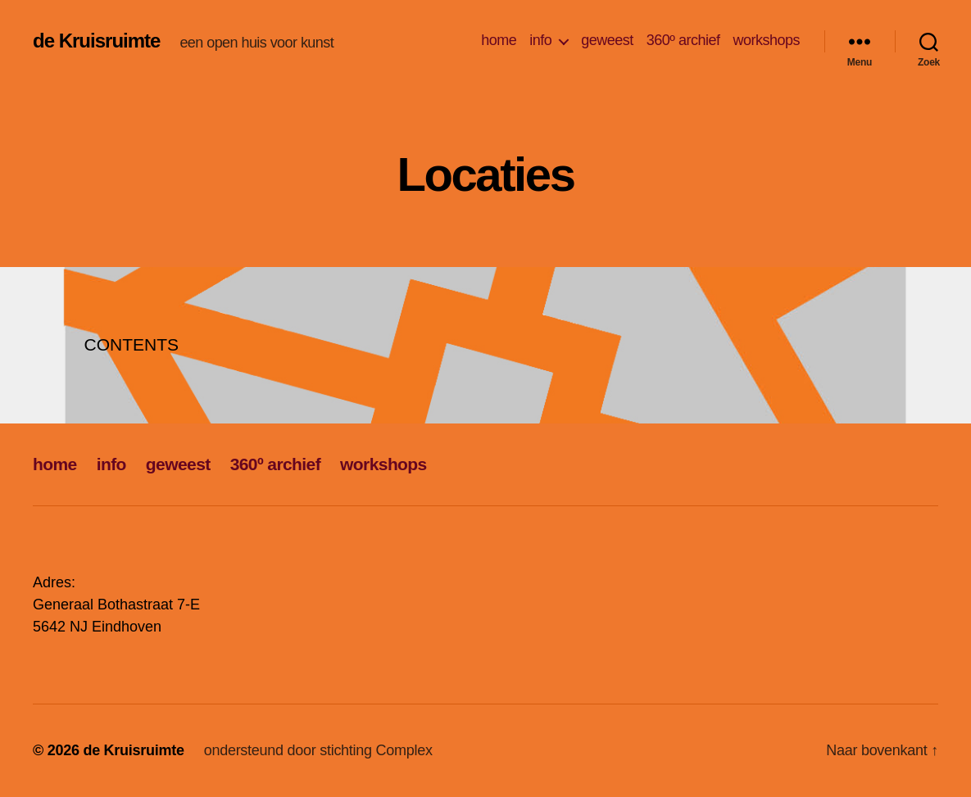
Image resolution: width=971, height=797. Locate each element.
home (498, 40)
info (540, 40)
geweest (607, 40)
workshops (766, 40)
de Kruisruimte (96, 41)
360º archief (683, 40)
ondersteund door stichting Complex (318, 750)
